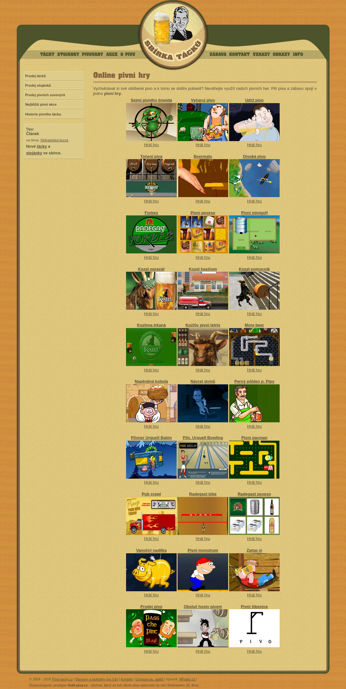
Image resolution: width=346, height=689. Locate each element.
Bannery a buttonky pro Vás (97, 679)
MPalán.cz (187, 679)
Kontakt (126, 679)
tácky (42, 146)
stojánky (34, 153)
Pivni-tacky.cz (62, 679)
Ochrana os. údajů (149, 679)
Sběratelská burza (54, 140)
